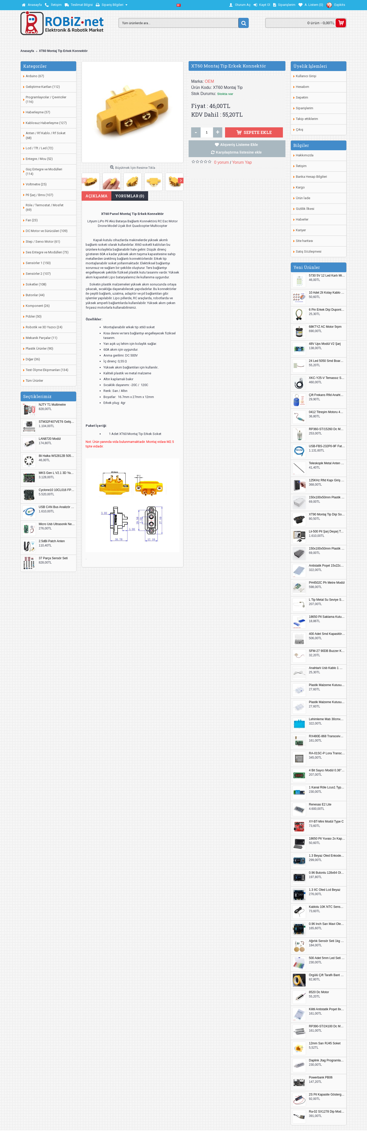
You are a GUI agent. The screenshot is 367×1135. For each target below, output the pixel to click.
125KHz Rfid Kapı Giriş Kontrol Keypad (327, 480)
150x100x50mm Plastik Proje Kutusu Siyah (327, 548)
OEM (209, 81)
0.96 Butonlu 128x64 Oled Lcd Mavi (327, 872)
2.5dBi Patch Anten (52, 541)
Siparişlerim (304, 108)
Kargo (300, 187)
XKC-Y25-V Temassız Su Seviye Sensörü (327, 378)
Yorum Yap (242, 162)
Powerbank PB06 (321, 1077)
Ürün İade (303, 198)
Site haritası (304, 241)
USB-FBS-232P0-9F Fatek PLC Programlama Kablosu (327, 446)
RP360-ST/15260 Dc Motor (327, 429)
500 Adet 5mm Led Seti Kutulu (327, 958)
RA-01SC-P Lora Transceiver (327, 753)
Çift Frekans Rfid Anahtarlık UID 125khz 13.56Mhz (327, 395)
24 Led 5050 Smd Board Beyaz (327, 361)
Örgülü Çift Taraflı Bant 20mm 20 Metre (327, 975)
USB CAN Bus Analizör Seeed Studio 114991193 (57, 507)
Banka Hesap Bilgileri (311, 177)
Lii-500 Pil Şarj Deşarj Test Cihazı (327, 531)
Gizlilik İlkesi (305, 209)
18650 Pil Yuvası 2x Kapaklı (327, 838)
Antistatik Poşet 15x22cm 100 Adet (327, 565)
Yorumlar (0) (129, 196)
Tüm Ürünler (34, 380)
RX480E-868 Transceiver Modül (327, 736)
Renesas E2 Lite (320, 804)
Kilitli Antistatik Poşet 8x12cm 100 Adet (327, 1009)
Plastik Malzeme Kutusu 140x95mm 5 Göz (327, 685)
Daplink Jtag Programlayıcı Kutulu (327, 1060)
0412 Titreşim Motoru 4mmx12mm (327, 412)
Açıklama (96, 196)
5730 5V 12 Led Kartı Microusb (327, 275)
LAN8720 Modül (50, 439)
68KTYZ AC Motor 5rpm (325, 327)
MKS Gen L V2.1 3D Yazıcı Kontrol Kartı (57, 473)
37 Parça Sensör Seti (53, 558)
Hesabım (302, 87)
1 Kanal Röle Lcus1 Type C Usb (327, 787)
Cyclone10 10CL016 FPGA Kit (57, 490)
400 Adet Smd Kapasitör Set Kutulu (327, 634)
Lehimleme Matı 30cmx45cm (327, 719)
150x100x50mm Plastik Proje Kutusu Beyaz (327, 497)
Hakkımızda (304, 155)
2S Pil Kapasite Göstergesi (327, 1094)
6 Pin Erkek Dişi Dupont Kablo (327, 309)
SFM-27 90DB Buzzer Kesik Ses (327, 651)
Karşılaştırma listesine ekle (239, 152)
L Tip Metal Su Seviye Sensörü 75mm (327, 599)
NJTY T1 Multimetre (52, 404)
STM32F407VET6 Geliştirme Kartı (57, 421)
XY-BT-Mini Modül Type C (326, 821)
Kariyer (301, 230)
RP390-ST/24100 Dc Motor (327, 1026)
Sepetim (302, 97)
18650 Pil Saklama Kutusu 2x (327, 617)
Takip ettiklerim (307, 119)
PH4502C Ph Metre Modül (327, 582)
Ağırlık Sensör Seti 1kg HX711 (327, 941)
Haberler (302, 219)
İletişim (301, 166)
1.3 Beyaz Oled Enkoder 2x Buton (327, 855)
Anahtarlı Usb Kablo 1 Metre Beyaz (327, 668)
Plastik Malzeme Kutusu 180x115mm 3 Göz (327, 702)
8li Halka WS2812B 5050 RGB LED (57, 456)
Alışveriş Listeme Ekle (239, 145)
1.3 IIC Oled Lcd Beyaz (324, 890)
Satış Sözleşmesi (308, 251)
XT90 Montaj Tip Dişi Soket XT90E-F (327, 514)
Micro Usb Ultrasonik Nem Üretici (57, 524)
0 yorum (221, 162)
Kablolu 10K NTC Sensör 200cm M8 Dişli (327, 907)
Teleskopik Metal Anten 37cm (327, 463)
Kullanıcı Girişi (306, 76)
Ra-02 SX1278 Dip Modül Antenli (327, 1111)
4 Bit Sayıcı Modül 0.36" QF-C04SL (327, 770)
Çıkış (299, 129)
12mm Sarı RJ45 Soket (324, 1043)
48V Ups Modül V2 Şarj (325, 344)
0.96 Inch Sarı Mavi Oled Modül (327, 924)
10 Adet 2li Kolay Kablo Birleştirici (327, 292)
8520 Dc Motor (319, 992)
